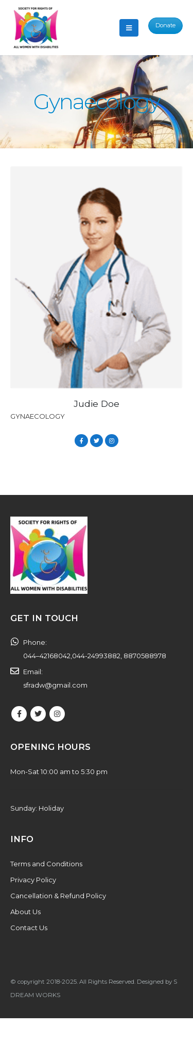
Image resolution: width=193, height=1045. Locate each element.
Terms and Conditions (46, 864)
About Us (25, 911)
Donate (165, 25)
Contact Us (28, 927)
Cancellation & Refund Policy (58, 896)
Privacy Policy (33, 880)
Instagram (111, 440)
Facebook (81, 440)
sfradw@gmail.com (55, 685)
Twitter (96, 440)
